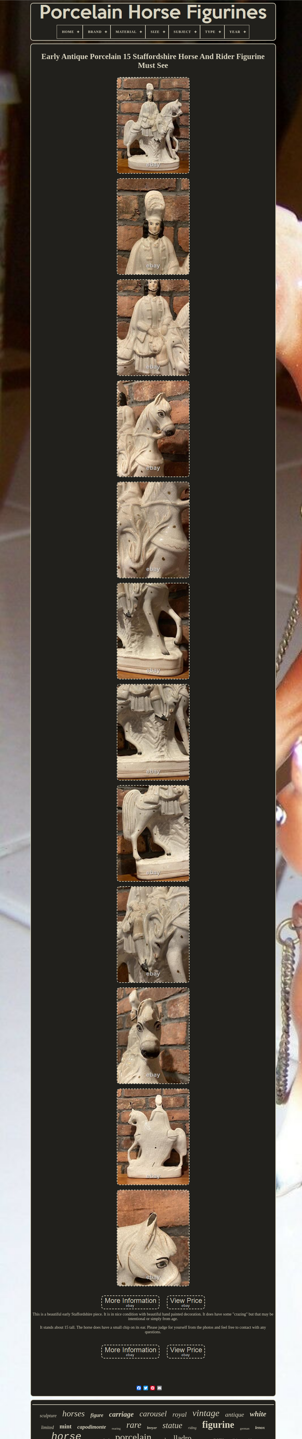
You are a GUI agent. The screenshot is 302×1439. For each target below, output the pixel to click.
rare (134, 1425)
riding (192, 1428)
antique (234, 1414)
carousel (153, 1413)
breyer (152, 1428)
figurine (218, 1425)
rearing (116, 1428)
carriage (121, 1414)
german (244, 1428)
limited (47, 1427)
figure (96, 1415)
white (258, 1414)
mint (66, 1426)
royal (180, 1414)
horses (73, 1413)
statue (172, 1425)
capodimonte (91, 1427)
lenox (260, 1427)
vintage (205, 1413)
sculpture (48, 1415)
